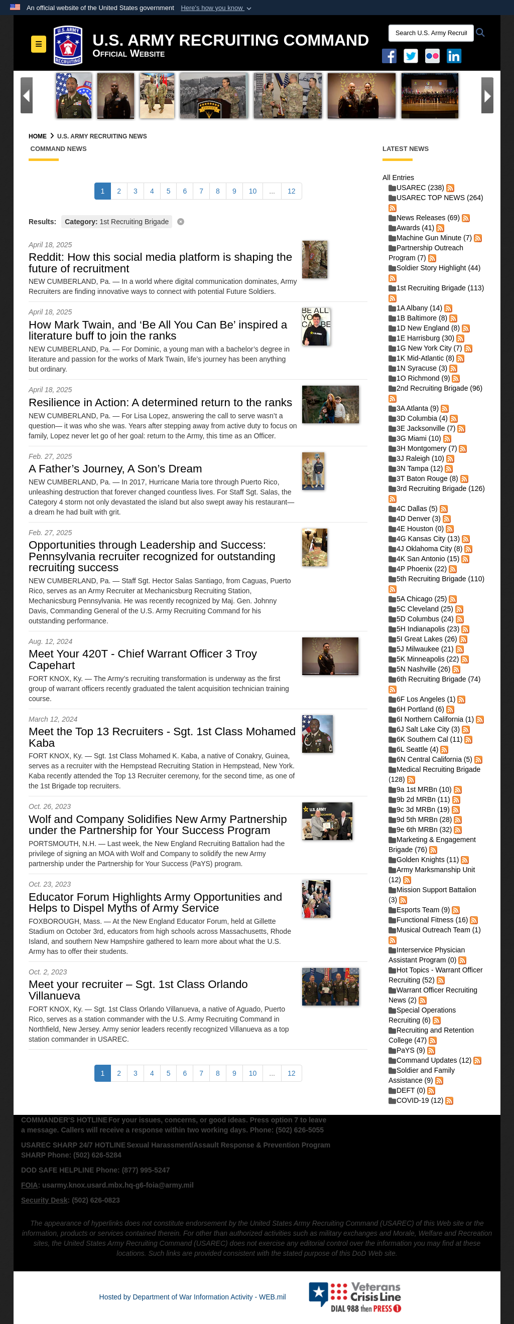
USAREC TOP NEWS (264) (436, 198)
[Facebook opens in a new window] (389, 55)
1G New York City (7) (425, 348)
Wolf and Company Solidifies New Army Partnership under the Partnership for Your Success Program (158, 825)
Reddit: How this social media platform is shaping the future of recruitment (160, 262)
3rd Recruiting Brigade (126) (437, 488)
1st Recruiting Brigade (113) (436, 288)
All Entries (398, 178)
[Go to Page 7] (201, 191)
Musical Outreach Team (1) (435, 930)
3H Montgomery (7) (423, 448)
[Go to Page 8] (217, 191)
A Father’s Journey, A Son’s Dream (115, 468)
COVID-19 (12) (416, 1100)
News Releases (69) (424, 218)
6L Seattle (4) (414, 749)
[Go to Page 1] (102, 191)
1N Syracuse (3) (418, 368)
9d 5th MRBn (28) (420, 819)
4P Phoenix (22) (418, 569)
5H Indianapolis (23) (424, 629)
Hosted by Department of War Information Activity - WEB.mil (192, 1297)
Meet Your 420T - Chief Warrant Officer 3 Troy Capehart (143, 659)
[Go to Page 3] (135, 191)
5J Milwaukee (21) (421, 649)
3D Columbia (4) (418, 418)
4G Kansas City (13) (424, 539)
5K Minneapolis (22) (424, 659)
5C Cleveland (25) (421, 609)
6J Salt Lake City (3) (424, 729)
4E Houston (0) (416, 529)
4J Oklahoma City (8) (425, 549)
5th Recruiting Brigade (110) (436, 579)
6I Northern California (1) (431, 719)
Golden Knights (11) (424, 860)
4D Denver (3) (415, 519)
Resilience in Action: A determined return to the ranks (160, 402)
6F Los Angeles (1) (422, 699)
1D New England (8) (424, 328)
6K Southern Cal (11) (426, 739)
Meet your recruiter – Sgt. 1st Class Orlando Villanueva (138, 990)
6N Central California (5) (430, 759)
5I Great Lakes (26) (423, 639)
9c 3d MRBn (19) (419, 809)
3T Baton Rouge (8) (423, 478)
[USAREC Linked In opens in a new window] (456, 55)
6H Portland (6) (416, 709)
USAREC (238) (416, 188)
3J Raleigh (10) (416, 458)
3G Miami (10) (415, 438)
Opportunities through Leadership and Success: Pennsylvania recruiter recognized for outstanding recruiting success (152, 556)
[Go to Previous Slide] (27, 95)
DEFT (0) (407, 1090)
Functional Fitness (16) (428, 920)
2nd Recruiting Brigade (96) (435, 388)
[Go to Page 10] (253, 191)
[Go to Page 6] (184, 191)
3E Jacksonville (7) (422, 428)
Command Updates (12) (430, 1060)
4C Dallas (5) (413, 509)
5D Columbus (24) (421, 619)
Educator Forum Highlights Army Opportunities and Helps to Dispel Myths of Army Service (155, 902)
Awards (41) (411, 228)
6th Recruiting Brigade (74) (434, 679)
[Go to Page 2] (118, 191)
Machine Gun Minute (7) (430, 238)
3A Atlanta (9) (414, 408)
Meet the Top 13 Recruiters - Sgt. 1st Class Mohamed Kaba (162, 737)
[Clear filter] (198, 221)
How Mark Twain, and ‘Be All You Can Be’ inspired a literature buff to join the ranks (158, 330)
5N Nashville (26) (419, 669)
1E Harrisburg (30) (421, 338)
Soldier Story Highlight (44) (434, 268)
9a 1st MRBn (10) (420, 789)
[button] (217, 8)
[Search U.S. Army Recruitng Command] (431, 33)
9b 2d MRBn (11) (419, 799)
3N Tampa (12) (416, 468)
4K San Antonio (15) (424, 559)
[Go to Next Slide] (487, 95)
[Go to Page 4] (152, 191)
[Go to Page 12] (291, 191)
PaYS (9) (407, 1050)
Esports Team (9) (419, 910)
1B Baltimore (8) (418, 318)
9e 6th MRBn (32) (420, 829)
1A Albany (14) (415, 308)
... (272, 191)
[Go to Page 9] (234, 191)
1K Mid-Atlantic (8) (421, 358)
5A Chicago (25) (418, 599)
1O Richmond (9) (419, 378)
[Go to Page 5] (168, 191)
